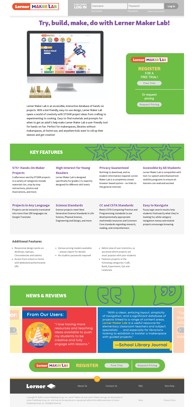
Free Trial (149, 83)
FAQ (141, 385)
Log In (171, 6)
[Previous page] (15, 330)
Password (133, 10)
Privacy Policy (170, 400)
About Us (82, 385)
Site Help (169, 385)
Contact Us (111, 385)
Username (96, 10)
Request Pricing (149, 104)
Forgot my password (156, 11)
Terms (140, 400)
